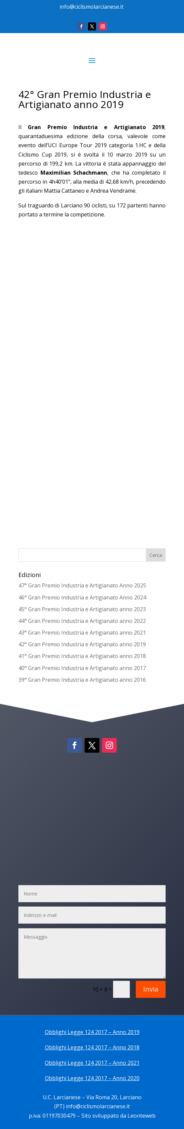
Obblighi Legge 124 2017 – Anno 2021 (92, 1062)
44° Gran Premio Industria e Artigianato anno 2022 (82, 621)
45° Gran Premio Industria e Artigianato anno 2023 (82, 609)
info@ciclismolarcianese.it (91, 6)
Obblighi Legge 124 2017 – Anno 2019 (92, 1032)
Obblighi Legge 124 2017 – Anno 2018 (92, 1047)
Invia (150, 989)
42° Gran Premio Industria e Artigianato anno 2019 (82, 644)
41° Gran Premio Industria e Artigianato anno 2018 (82, 656)
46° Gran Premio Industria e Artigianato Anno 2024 (82, 597)
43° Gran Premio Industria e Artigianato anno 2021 (82, 632)
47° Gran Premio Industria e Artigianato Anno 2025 (82, 585)
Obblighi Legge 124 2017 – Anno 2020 (92, 1078)
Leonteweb (141, 1115)
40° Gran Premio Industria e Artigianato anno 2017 (82, 668)
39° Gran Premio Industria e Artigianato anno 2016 (82, 679)
